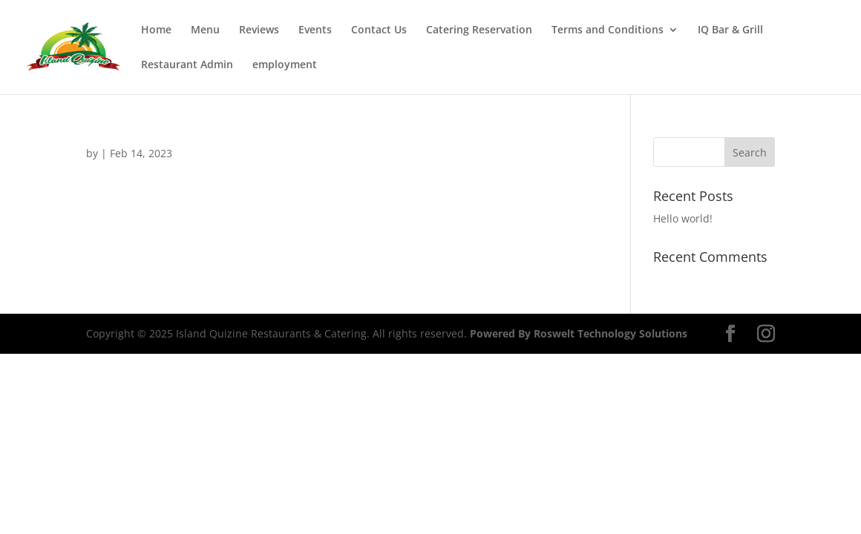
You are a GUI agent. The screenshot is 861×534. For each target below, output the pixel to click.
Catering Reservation (479, 30)
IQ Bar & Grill (730, 30)
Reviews (259, 30)
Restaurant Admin (187, 65)
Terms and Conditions (607, 30)
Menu (205, 30)
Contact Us (379, 30)
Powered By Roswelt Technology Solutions (578, 333)
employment (284, 65)
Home (156, 30)
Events (315, 30)
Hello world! (683, 218)
